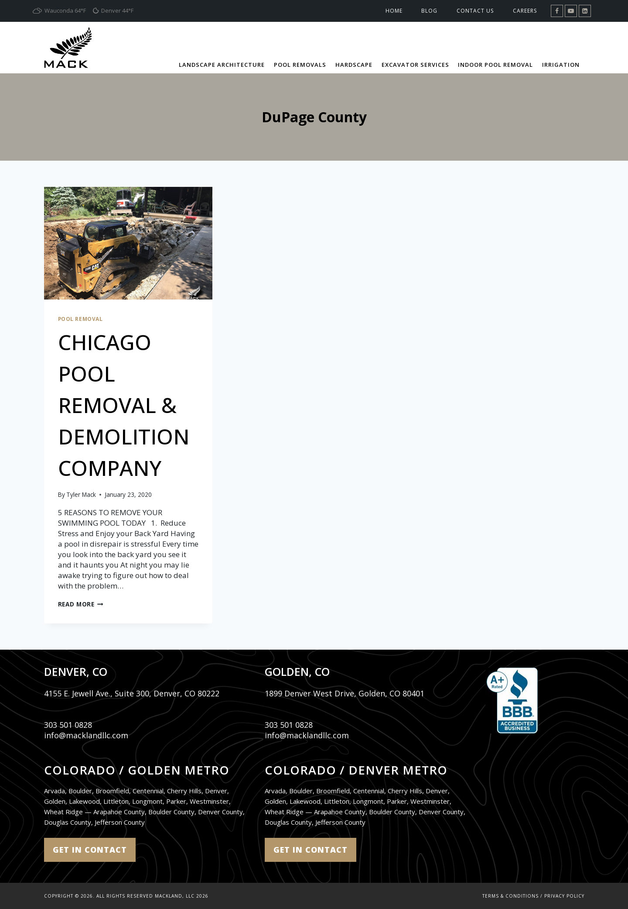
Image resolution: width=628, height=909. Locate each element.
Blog (429, 10)
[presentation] (128, 243)
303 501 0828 (68, 725)
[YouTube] (571, 11)
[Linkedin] (585, 11)
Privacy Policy (564, 896)
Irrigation (561, 65)
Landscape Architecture (222, 65)
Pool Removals (300, 65)
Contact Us (475, 10)
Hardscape (353, 65)
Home (394, 10)
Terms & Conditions (510, 896)
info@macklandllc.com (86, 735)
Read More (81, 604)
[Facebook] (557, 11)
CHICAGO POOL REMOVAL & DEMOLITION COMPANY (124, 405)
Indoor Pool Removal (495, 65)
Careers (525, 10)
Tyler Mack (81, 494)
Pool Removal (80, 318)
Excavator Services (415, 65)
